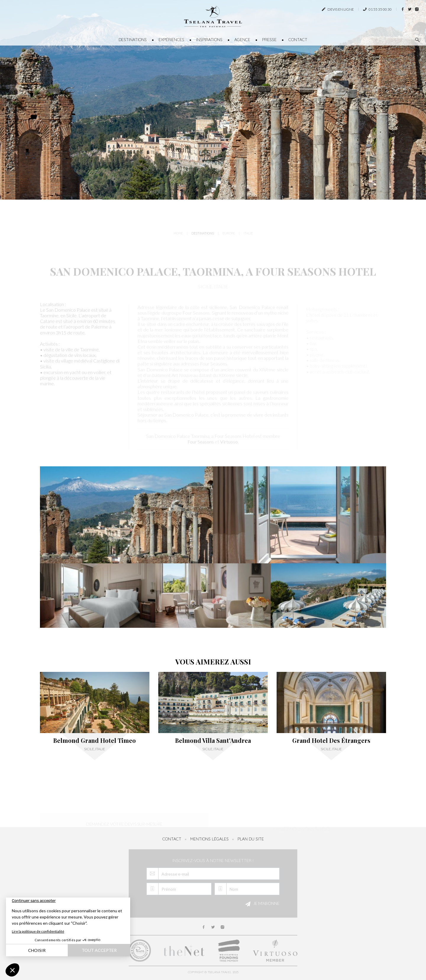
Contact (297, 39)
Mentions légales (209, 839)
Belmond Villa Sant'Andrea (213, 740)
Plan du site (251, 839)
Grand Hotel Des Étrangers (331, 740)
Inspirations (209, 39)
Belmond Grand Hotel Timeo (94, 740)
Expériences (171, 39)
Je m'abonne (261, 904)
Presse (269, 39)
